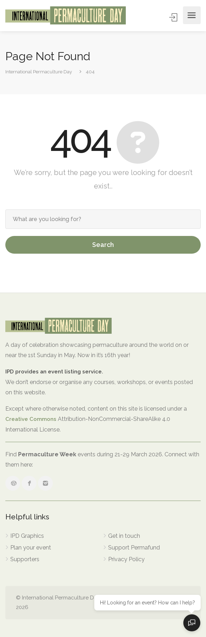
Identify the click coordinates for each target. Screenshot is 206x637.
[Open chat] (191, 622)
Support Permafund (134, 547)
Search (103, 244)
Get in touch (124, 535)
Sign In (174, 17)
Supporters (24, 559)
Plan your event (30, 547)
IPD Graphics (27, 535)
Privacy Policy (126, 559)
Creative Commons (30, 419)
